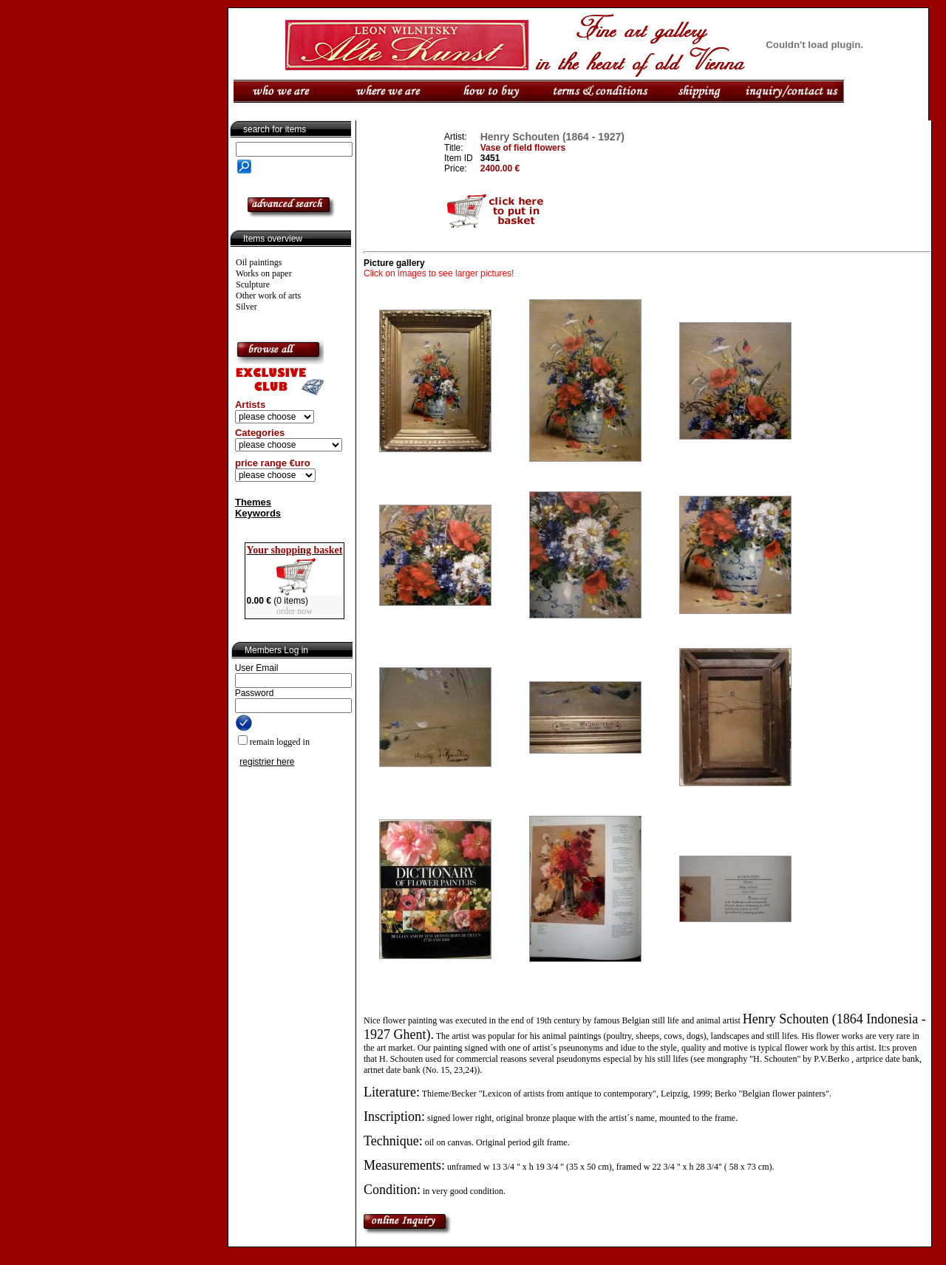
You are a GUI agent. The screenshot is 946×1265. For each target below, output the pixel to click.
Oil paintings (259, 262)
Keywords (258, 513)
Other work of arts (268, 295)
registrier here (266, 762)
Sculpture (253, 284)
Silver (246, 306)
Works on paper (264, 273)
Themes (253, 502)
